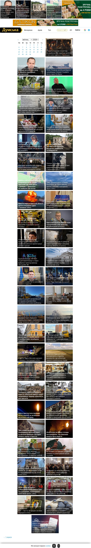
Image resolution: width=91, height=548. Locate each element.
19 (41, 49)
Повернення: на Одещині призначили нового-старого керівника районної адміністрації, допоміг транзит (30, 243)
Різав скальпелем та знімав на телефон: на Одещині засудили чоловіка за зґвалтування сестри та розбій (58, 452)
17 (34, 49)
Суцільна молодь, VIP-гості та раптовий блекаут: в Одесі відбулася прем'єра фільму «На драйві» (28, 262)
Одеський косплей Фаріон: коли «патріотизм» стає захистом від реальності (58, 225)
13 (19, 49)
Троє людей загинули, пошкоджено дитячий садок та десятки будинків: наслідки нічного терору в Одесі (29, 433)
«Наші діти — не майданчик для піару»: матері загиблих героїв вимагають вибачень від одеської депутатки (58, 204)
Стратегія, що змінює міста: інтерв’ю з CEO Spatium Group (56, 91)
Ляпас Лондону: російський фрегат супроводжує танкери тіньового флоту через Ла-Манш (58, 72)
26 (41, 52)
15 (26, 49)
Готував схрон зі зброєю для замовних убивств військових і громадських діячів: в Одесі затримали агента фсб (58, 109)
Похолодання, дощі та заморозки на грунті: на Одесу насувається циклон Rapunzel (58, 320)
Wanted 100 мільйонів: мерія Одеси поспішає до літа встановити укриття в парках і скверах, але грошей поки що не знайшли (30, 90)
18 (37, 49)
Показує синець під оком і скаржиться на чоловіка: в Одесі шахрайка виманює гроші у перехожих (58, 166)
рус (71, 30)
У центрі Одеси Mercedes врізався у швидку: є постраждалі (30, 359)
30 (30, 54)
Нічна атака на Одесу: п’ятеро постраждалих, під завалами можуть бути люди (57, 434)
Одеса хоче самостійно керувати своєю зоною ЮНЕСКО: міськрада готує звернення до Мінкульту (58, 129)
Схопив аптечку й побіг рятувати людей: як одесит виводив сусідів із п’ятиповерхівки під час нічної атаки (30, 471)
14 (22, 49)
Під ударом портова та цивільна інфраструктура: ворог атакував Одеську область (57, 244)
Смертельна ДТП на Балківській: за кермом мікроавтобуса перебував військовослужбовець (29, 301)
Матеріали (28, 30)
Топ (49, 30)
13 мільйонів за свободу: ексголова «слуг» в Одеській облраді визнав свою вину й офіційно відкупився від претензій (7, 12)
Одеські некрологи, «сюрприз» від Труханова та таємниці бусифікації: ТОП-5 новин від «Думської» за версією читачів (30, 452)
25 (37, 52)
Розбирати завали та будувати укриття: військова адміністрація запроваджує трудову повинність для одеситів (30, 395)
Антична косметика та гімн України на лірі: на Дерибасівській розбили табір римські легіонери (58, 492)
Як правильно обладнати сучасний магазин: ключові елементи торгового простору (58, 376)
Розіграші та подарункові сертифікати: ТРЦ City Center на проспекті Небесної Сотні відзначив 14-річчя (28, 222)
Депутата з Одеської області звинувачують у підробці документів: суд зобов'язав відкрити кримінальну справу (56, 357)
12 (41, 47)
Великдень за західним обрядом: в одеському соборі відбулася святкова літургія (58, 472)
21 (22, 52)
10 (34, 47)
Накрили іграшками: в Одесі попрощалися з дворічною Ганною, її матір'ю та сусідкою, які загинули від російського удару (30, 128)
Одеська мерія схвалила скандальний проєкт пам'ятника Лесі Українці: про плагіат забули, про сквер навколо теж (30, 109)
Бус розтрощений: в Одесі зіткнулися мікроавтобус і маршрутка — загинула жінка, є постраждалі (57, 338)
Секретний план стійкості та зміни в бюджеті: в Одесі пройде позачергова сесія (58, 263)
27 (19, 54)
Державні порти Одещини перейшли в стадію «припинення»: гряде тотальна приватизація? (30, 320)
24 (34, 52)
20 (19, 52)
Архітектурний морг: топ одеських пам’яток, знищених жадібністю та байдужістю (39, 14)
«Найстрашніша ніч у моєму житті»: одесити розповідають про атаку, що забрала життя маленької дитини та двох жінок (58, 414)
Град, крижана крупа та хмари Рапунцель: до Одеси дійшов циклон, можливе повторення (57, 185)
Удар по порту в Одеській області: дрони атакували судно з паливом (30, 205)
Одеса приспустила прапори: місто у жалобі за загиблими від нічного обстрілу (29, 415)
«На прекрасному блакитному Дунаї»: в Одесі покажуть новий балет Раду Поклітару (57, 281)
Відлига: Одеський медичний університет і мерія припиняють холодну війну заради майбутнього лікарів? (58, 300)
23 (30, 52)
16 (30, 49)
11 (37, 47)
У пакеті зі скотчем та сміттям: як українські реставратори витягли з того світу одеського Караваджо (59, 53)
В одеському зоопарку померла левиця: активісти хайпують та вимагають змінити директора (58, 511)
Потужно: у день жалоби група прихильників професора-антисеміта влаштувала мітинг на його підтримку (29, 376)
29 (26, 54)
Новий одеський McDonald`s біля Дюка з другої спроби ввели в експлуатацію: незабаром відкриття (30, 338)
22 (26, 52)
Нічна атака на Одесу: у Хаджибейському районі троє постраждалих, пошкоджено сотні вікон (30, 491)
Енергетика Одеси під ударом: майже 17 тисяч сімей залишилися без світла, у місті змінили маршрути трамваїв (58, 395)
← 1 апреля (8, 537)
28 (22, 54)
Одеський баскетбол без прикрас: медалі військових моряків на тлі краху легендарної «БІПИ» (30, 167)
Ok (54, 546)
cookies (48, 546)
